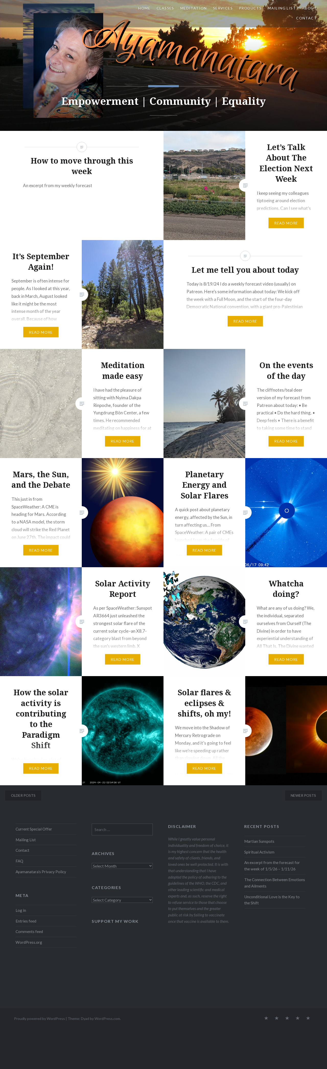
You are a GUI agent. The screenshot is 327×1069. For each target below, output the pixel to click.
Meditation (193, 8)
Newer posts (303, 795)
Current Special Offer (34, 829)
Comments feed (29, 931)
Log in (21, 910)
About (309, 8)
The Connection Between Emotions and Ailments (274, 882)
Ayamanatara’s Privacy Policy (41, 871)
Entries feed (26, 921)
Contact (306, 18)
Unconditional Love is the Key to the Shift (272, 899)
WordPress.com (107, 1018)
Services (223, 8)
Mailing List (282, 8)
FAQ (19, 861)
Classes (165, 8)
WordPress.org (29, 942)
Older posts (23, 795)
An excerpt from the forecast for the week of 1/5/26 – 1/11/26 (272, 865)
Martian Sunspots (259, 841)
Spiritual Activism (259, 852)
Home (144, 8)
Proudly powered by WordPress (39, 1018)
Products (250, 8)
